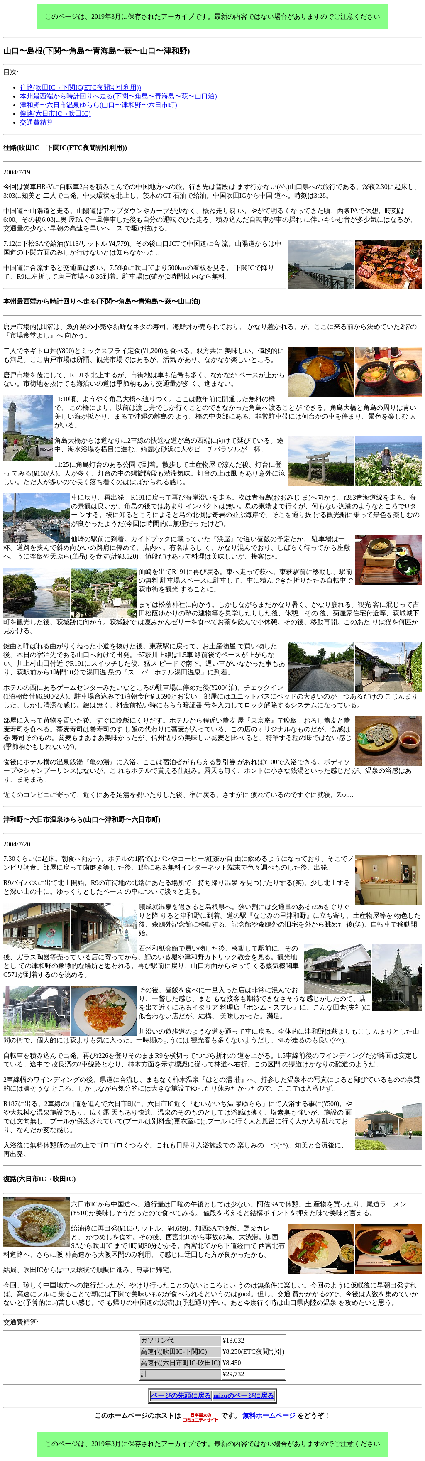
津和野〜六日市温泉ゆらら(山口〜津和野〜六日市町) (98, 104)
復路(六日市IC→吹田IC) (55, 113)
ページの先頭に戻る (181, 1395)
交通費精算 (36, 122)
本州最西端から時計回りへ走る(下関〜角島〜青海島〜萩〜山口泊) (118, 96)
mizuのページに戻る (243, 1395)
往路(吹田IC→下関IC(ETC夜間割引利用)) (80, 87)
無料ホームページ (269, 1415)
